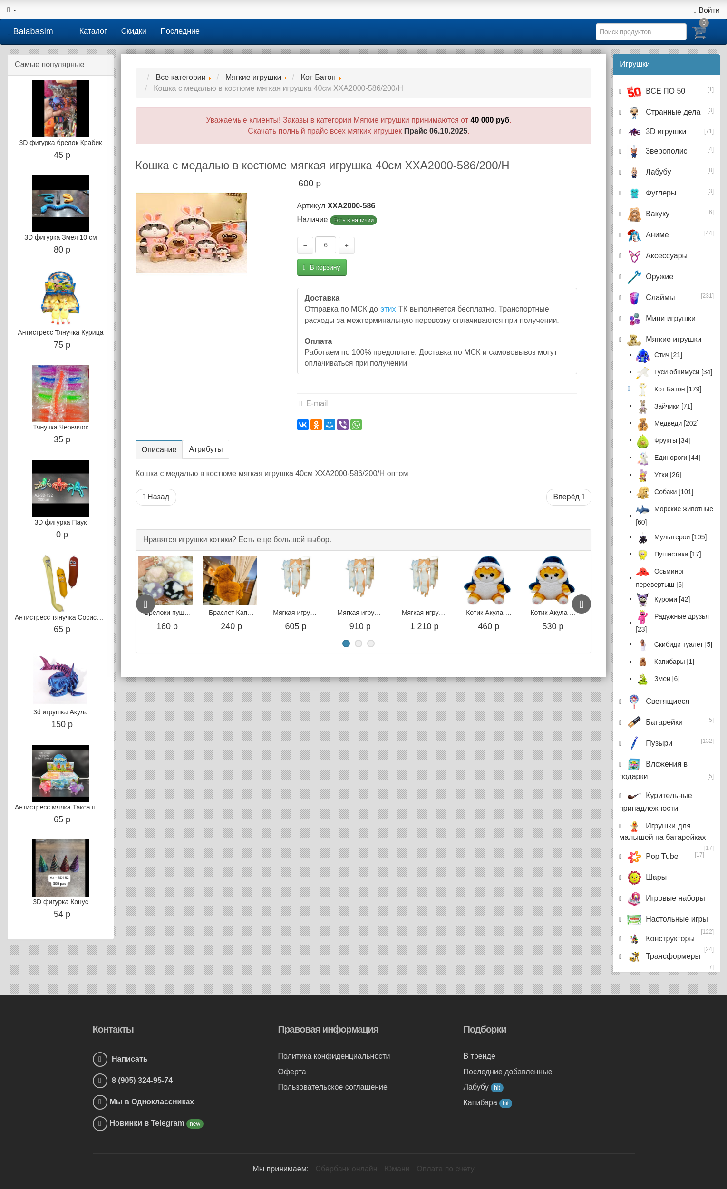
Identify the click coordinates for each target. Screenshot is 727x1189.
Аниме (647, 235)
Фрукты (663, 440)
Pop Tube (651, 856)
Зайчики (664, 406)
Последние (180, 31)
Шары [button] (646, 877)
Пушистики (668, 554)
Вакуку (647, 214)
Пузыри (648, 743)
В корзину (321, 267)
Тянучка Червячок (60, 427)
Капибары (665, 661)
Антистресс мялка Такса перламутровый (78, 807)
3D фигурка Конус (60, 902)
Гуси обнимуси (674, 372)
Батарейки (654, 722)
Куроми (663, 599)
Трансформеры (662, 956)
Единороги (668, 457)
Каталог (93, 31)
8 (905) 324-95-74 (133, 1080)
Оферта (292, 1072)
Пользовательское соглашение (333, 1087)
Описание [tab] (159, 450)
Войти (707, 10)
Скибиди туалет (674, 644)
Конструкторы (660, 939)
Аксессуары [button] (656, 256)
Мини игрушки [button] (660, 318)
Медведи (667, 423)
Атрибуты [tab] (206, 449)
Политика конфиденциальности (334, 1056)
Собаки (664, 492)
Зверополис (656, 151)
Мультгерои (671, 537)
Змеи (657, 678)
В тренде (479, 1056)
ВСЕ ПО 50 (655, 91)
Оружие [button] (649, 277)
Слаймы (650, 297)
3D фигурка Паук (61, 522)
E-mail (314, 404)
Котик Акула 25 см (549, 612)
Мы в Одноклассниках (152, 1102)
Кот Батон (668, 389)
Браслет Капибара (291, 612)
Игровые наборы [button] (665, 898)
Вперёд (569, 497)
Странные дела (662, 112)
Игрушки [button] (635, 64)
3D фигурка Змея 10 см (60, 237)
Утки (658, 474)
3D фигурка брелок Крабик (60, 142)
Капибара (488, 1103)
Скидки (133, 31)
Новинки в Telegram (148, 1123)
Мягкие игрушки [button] (663, 339)
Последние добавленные (508, 1072)
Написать (120, 1059)
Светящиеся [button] (657, 701)
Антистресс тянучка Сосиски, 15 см (69, 617)
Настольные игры (666, 919)
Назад (156, 497)
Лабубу (648, 172)
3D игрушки (655, 131)
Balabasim (30, 31)
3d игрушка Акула (60, 712)
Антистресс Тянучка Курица (60, 332)
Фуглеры (650, 193)
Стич (659, 355)
